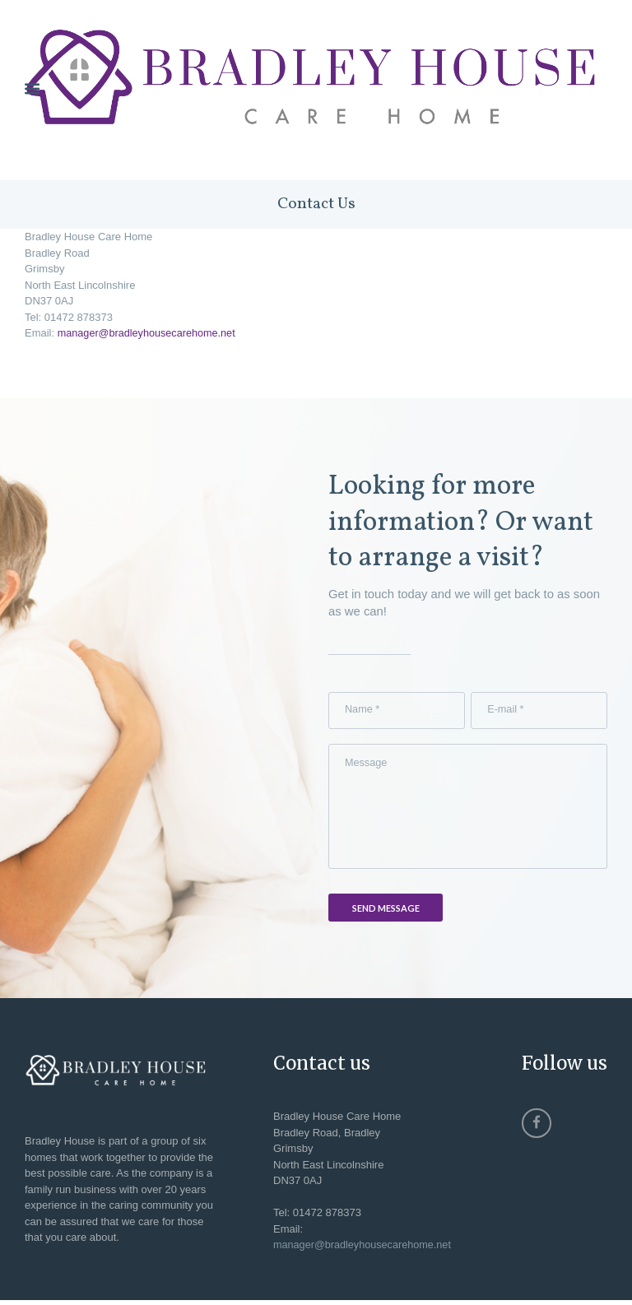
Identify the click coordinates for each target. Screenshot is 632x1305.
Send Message (386, 913)
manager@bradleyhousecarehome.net (149, 333)
